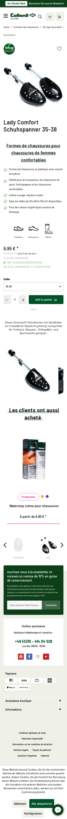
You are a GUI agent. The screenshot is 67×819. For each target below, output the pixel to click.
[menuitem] (7, 16)
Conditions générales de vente (32, 732)
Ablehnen (20, 803)
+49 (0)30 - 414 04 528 (33, 641)
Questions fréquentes (27, 755)
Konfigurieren (33, 813)
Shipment (45, 755)
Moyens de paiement (42, 750)
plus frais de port (27, 253)
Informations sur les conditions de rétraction (32, 744)
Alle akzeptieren (41, 803)
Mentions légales (21, 750)
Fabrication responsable (32, 738)
